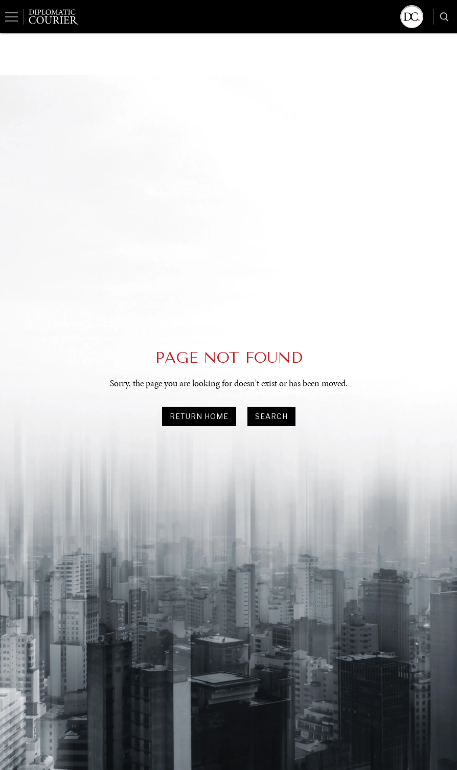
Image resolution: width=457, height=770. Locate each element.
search (271, 416)
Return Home (199, 416)
